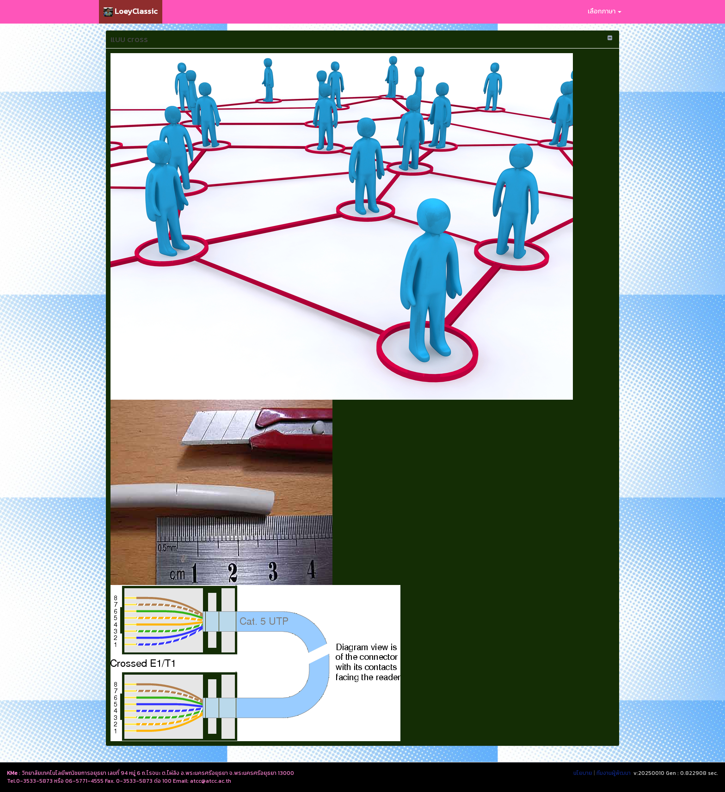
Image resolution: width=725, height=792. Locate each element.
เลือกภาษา (604, 11)
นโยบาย (582, 773)
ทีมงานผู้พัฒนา (613, 773)
